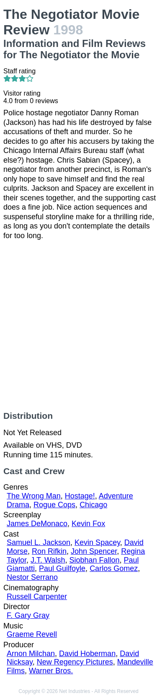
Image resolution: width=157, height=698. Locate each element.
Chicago (93, 505)
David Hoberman (87, 653)
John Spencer (94, 551)
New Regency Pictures (75, 662)
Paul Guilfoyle (62, 568)
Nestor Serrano (32, 577)
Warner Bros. (51, 671)
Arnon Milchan (31, 653)
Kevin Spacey (97, 542)
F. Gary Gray (28, 615)
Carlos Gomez (114, 568)
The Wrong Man (34, 496)
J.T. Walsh (48, 560)
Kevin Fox (88, 523)
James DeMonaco (37, 523)
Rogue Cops (54, 505)
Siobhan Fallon (94, 560)
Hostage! (80, 496)
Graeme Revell (32, 634)
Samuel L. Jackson (38, 542)
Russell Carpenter (37, 596)
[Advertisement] (78, 325)
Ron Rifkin (49, 551)
